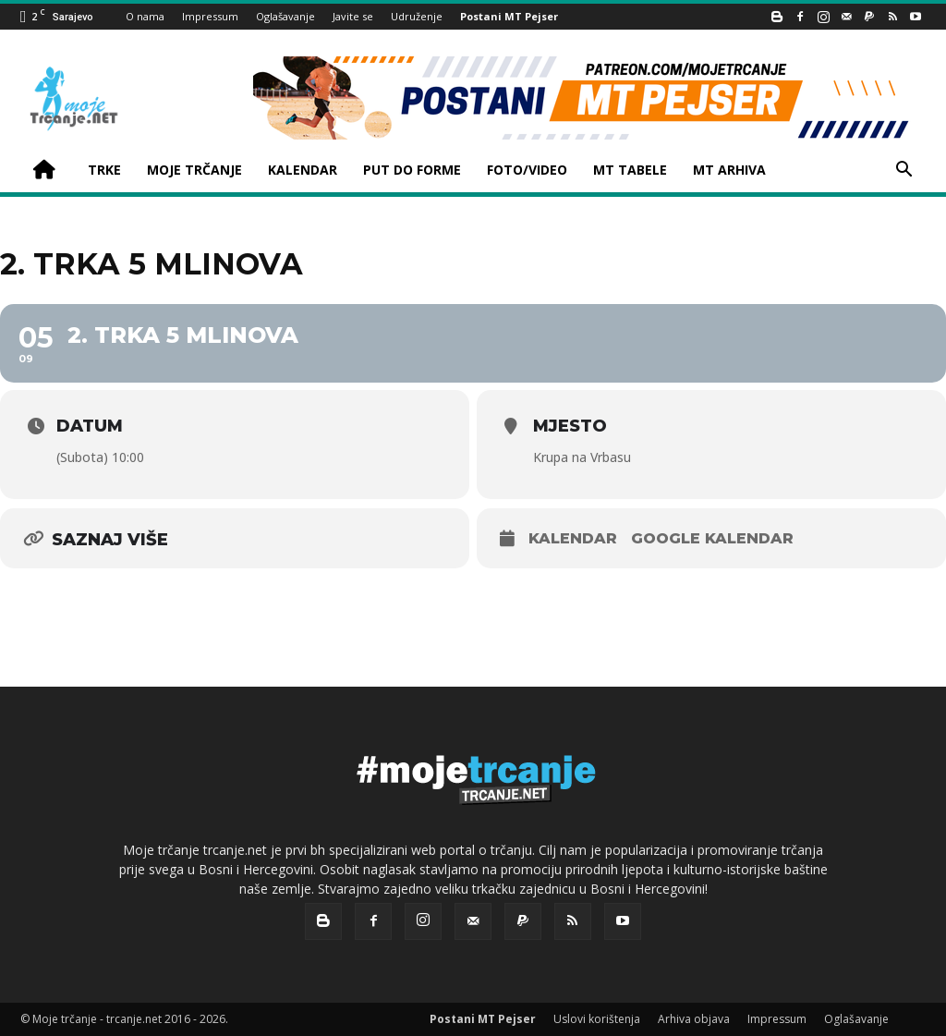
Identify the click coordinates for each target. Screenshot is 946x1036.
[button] (903, 171)
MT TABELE (630, 169)
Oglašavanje (285, 16)
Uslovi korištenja (596, 1019)
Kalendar (572, 538)
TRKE (104, 169)
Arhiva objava (694, 1019)
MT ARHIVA (729, 169)
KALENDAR (302, 169)
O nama (145, 16)
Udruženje (417, 16)
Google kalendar (712, 538)
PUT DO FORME (412, 169)
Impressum (210, 16)
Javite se (353, 16)
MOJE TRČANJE (194, 169)
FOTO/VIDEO (527, 169)
